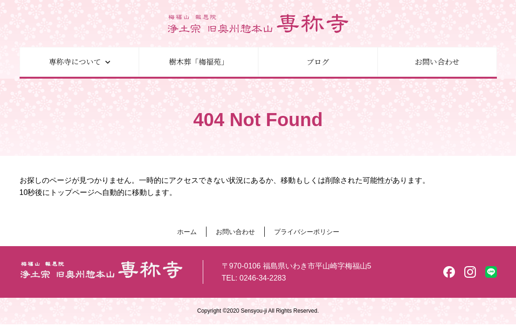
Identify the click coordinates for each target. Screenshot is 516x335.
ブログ (318, 61)
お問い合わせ (437, 61)
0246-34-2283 (263, 278)
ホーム (187, 231)
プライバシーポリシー (306, 231)
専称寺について (75, 61)
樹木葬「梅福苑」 (198, 61)
